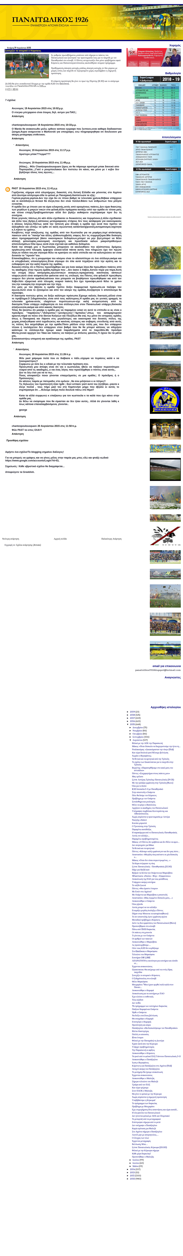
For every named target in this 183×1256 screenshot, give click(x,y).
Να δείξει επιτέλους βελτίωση (145, 1015)
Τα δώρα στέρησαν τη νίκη (143, 863)
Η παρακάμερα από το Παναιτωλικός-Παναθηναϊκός (154, 832)
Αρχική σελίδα (60, 538)
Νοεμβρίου (138, 730)
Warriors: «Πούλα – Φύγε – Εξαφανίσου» (151, 876)
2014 (132, 1169)
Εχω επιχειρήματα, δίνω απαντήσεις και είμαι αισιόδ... (155, 1109)
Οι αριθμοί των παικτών (142, 938)
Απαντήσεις (22, 145)
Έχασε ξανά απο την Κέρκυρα (145, 1043)
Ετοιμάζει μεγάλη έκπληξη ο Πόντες (147, 910)
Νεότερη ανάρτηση (10, 538)
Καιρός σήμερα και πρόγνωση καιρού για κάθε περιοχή (164, 217)
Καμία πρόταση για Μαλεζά (144, 1128)
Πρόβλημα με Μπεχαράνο (143, 1106)
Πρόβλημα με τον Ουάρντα (143, 798)
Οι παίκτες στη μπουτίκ (142, 932)
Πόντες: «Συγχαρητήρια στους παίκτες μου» (151, 773)
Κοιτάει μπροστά (139, 823)
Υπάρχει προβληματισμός (143, 1047)
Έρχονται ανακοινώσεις (142, 966)
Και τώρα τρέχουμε (140, 1087)
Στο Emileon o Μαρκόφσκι (144, 951)
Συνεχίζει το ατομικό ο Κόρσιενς (146, 975)
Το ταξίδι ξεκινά (139, 885)
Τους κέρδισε (137, 999)
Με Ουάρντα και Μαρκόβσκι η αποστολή (149, 894)
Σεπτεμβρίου (138, 737)
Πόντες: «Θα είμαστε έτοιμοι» (145, 888)
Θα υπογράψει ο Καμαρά (142, 1018)
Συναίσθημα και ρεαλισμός (143, 801)
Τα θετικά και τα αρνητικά (143, 848)
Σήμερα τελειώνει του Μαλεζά (145, 1081)
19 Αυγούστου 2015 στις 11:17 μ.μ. (51, 150)
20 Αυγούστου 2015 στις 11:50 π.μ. (57, 426)
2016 (132, 721)
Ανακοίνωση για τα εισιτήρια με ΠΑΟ (148, 993)
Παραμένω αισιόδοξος (141, 829)
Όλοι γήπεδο (137, 904)
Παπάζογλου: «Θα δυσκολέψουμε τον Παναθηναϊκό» (155, 1028)
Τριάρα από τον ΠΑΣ (141, 1084)
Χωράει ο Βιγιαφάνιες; (142, 755)
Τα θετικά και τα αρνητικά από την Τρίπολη (150, 759)
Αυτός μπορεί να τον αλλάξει (144, 907)
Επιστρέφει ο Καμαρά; (141, 1021)
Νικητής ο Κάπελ (139, 820)
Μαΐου (136, 1166)
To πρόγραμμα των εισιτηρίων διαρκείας (149, 1006)
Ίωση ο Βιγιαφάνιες (140, 1062)
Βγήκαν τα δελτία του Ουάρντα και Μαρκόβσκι (152, 873)
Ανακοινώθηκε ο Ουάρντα (143, 901)
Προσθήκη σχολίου (17, 440)
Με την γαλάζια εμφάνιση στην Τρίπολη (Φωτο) (152, 782)
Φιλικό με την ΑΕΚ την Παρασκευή (147, 743)
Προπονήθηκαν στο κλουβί (143, 926)
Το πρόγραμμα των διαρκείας (144, 1103)
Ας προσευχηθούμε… (141, 945)
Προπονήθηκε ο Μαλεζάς (143, 1156)
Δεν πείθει (136, 1003)
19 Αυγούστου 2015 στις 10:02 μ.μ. (44, 108)
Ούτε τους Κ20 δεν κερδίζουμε (145, 948)
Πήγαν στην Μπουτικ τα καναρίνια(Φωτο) (150, 913)
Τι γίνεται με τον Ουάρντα (143, 935)
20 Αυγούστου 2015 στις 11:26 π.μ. (51, 354)
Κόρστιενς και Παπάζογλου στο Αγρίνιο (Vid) (152, 1065)
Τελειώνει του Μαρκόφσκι (143, 954)
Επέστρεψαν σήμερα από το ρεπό (146, 1122)
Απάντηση (18, 116)
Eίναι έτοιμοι (137, 1037)
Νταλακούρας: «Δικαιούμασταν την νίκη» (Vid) (153, 749)
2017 (132, 718)
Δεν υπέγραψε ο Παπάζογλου (144, 1125)
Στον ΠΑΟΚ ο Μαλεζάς (142, 1090)
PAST (15, 188)
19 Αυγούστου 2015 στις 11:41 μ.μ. (38, 188)
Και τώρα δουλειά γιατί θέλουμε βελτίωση (150, 752)
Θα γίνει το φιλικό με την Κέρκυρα (147, 1094)
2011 (132, 1175)
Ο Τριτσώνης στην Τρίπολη (144, 826)
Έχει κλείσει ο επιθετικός (143, 996)
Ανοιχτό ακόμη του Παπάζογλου (146, 1069)
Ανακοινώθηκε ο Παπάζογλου (145, 1059)
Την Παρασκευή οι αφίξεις (143, 1050)
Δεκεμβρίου (138, 727)
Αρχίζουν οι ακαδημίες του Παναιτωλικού (150, 808)
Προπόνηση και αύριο (141, 1025)
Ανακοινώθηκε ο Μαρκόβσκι (144, 942)
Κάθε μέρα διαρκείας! (141, 1153)
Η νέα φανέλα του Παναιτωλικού (146, 1112)
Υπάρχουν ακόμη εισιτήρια (143, 882)
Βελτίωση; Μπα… (140, 1144)
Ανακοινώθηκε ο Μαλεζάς (143, 1078)
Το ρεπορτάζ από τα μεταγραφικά (146, 1119)
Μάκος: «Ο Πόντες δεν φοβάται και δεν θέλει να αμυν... (156, 842)
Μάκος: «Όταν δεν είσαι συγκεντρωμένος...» (151, 860)
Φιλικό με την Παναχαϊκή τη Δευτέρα (148, 1040)
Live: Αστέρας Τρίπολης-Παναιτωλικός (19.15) (153, 779)
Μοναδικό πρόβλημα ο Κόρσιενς (146, 920)
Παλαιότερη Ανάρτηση (111, 538)
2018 (132, 715)
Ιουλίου (136, 1160)
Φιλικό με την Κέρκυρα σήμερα (145, 1150)
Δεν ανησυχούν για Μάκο (143, 845)
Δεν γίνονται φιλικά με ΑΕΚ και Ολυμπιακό (151, 1116)
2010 (133, 1178)
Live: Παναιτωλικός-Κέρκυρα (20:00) (149, 1147)
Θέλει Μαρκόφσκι (140, 981)
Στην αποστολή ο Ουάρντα (143, 792)
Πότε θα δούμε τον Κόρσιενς (144, 795)
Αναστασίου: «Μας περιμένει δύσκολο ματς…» (152, 898)
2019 (132, 711)
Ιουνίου (136, 1163)
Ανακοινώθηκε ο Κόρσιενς (143, 1053)
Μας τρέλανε (137, 776)
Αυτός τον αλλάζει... (141, 835)
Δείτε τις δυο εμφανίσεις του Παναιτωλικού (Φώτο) (154, 923)
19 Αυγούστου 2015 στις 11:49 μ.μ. (51, 162)
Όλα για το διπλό (139, 786)
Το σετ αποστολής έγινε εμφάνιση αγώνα (149, 916)
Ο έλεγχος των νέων (140, 1138)
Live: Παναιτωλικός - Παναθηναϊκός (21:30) (152, 866)
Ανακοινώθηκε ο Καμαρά (143, 990)
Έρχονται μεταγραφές (141, 1141)
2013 (132, 1172)
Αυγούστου (138, 740)
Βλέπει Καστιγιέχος (140, 1031)
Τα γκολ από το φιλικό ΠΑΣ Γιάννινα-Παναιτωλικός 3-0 (156, 1056)
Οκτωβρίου (138, 733)
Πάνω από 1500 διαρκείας (143, 929)
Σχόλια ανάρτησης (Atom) (28, 545)
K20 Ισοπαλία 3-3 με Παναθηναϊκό (147, 789)
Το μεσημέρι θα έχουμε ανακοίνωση (147, 1072)
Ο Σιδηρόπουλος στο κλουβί (144, 978)
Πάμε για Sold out (140, 869)
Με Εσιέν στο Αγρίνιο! (142, 891)
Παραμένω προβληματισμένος (145, 839)
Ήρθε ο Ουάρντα (139, 1012)
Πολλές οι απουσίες (140, 1034)
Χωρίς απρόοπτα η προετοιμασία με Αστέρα (151, 817)
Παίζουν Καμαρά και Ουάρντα (145, 1009)
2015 (132, 724)
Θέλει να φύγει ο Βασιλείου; (144, 804)
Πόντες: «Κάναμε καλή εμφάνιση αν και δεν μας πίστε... (156, 851)
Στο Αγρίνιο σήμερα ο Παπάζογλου (147, 1131)
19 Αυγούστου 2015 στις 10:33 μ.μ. (57, 125)
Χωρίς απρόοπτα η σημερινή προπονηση (149, 1097)
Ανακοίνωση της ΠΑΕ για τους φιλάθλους (150, 879)
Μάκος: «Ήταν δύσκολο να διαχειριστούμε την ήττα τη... (156, 746)
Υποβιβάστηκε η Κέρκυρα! (143, 1100)
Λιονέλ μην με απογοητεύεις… (145, 1134)
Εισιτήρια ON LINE (141, 957)
